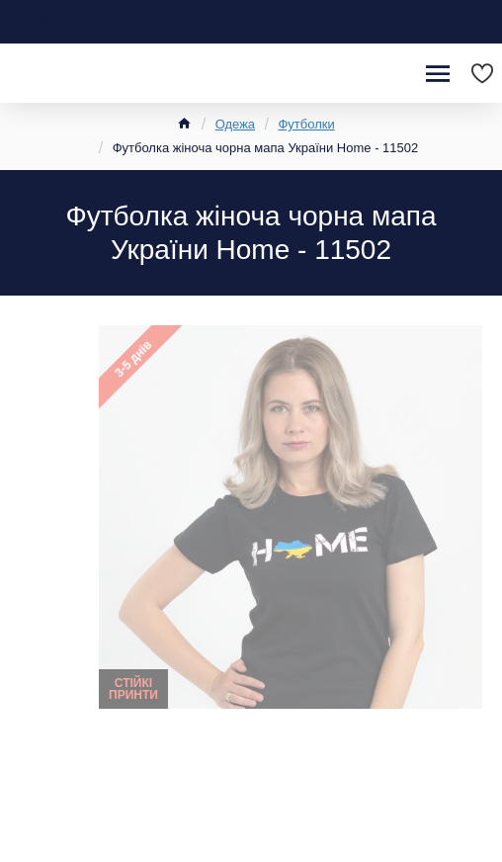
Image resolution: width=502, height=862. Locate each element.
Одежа (235, 124)
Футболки (306, 124)
